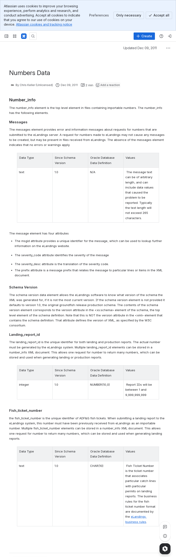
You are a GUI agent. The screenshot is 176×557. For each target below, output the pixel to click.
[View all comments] (165, 526)
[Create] (144, 36)
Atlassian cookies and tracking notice (44, 24)
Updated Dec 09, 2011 (140, 48)
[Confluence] (24, 36)
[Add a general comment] (30, 546)
